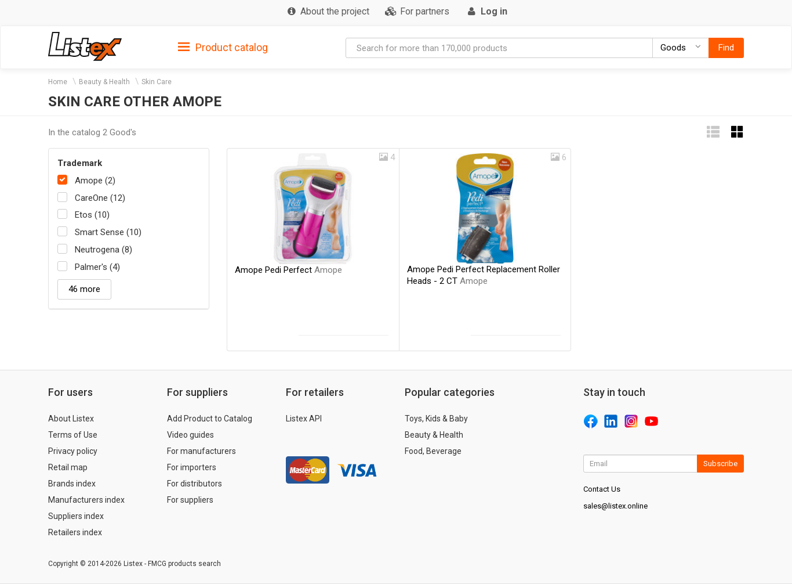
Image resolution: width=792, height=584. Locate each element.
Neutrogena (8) (103, 249)
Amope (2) (95, 180)
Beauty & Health (104, 82)
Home (57, 82)
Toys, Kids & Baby (436, 418)
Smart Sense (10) (108, 232)
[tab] (223, 47)
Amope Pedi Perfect (288, 270)
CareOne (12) (100, 198)
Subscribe (720, 463)
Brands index (72, 483)
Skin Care (156, 82)
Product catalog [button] (223, 47)
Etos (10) (92, 215)
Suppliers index (76, 516)
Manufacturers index (86, 499)
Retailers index (75, 532)
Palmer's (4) (97, 267)
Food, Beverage (433, 451)
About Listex (71, 418)
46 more (84, 289)
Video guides (190, 434)
